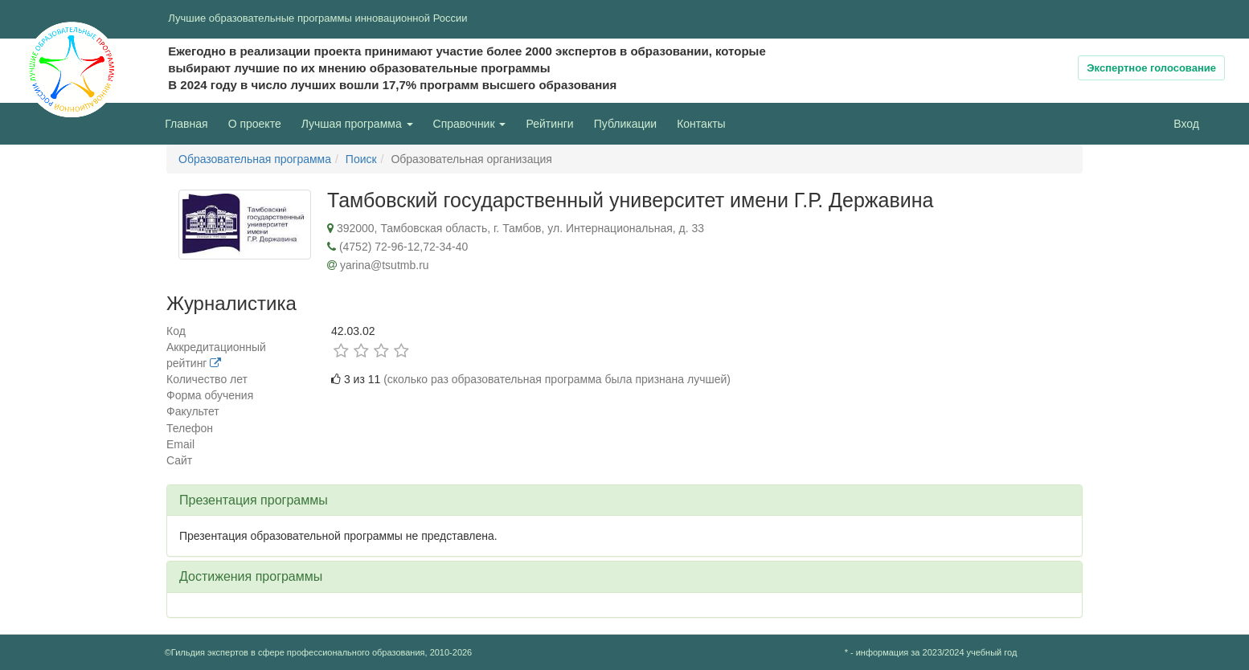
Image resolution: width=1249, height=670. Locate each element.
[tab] (624, 500)
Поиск (361, 159)
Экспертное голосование (1151, 68)
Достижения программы (250, 576)
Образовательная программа (254, 159)
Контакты (701, 123)
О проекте (258, 122)
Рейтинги (549, 123)
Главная (186, 123)
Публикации (625, 123)
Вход (1186, 123)
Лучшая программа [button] (357, 123)
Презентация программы (253, 500)
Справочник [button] (469, 123)
